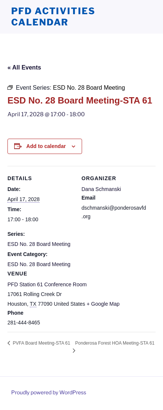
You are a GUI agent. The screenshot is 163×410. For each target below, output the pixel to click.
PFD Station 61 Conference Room (47, 284)
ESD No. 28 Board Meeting (38, 244)
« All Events (24, 67)
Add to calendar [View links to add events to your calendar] (46, 146)
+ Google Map (103, 304)
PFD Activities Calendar (53, 17)
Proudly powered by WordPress (48, 392)
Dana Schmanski (101, 189)
